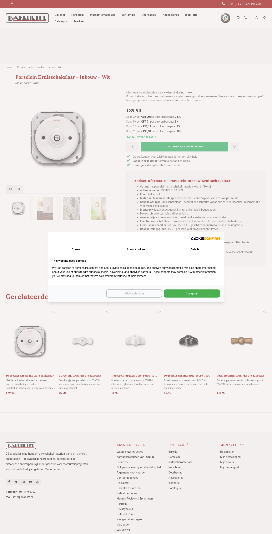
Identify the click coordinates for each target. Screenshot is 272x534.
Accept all (192, 293)
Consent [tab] (77, 249)
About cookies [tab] (136, 249)
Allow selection (134, 293)
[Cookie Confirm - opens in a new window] (205, 238)
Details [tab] (195, 249)
